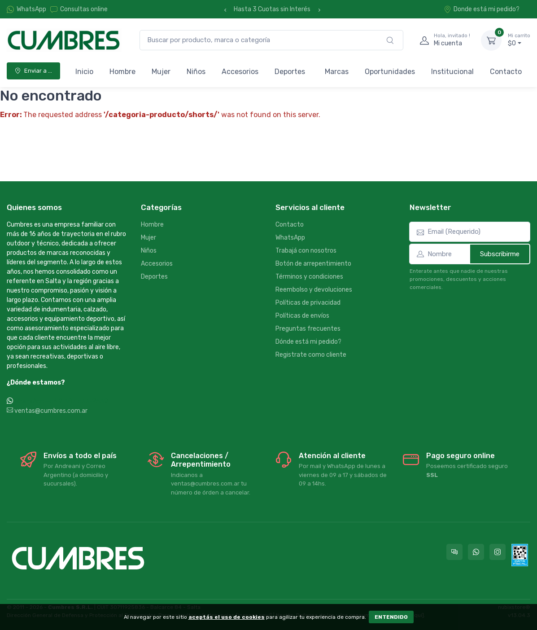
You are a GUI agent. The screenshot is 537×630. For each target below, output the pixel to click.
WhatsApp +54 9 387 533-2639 (61, 401)
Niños (196, 71)
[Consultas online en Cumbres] (454, 552)
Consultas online (79, 9)
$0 (519, 40)
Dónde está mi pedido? (308, 342)
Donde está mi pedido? (482, 9)
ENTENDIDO (391, 617)
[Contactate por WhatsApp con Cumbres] (476, 552)
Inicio (84, 71)
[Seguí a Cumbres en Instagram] (497, 552)
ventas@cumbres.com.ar (47, 411)
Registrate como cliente (310, 355)
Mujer (161, 71)
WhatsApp (31, 9)
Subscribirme (500, 254)
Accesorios (240, 71)
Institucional (452, 71)
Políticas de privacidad (308, 302)
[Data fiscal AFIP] (519, 555)
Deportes (290, 71)
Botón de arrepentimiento (313, 263)
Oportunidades (390, 71)
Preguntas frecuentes (308, 328)
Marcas (337, 71)
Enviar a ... (33, 70)
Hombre (122, 71)
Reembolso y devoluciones (313, 289)
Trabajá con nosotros (305, 250)
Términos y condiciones (309, 276)
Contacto (506, 71)
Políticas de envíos (302, 315)
